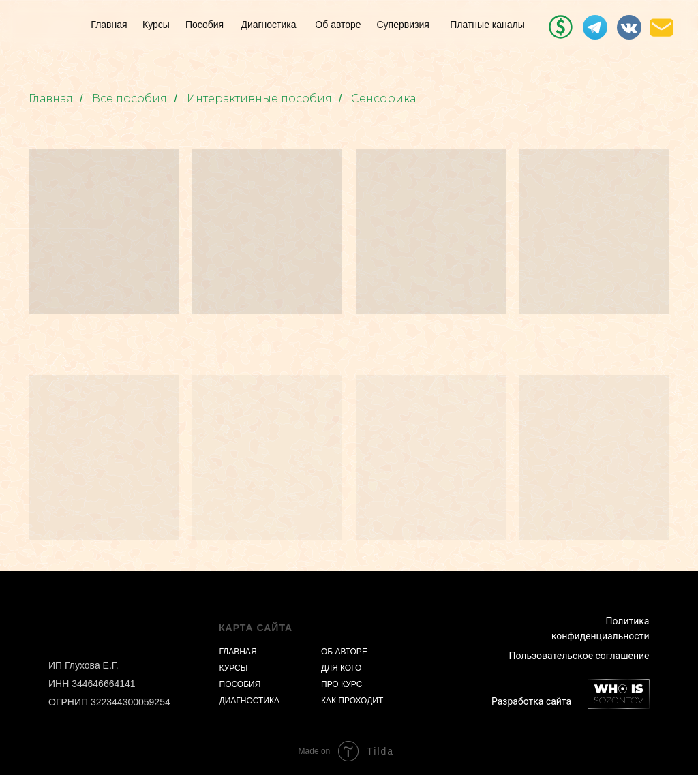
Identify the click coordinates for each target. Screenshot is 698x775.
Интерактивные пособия (259, 98)
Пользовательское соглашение (579, 655)
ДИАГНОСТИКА (249, 700)
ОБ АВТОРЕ (344, 651)
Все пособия (129, 98)
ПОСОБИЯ (240, 684)
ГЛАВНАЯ (238, 651)
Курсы (156, 24)
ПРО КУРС (341, 684)
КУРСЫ (233, 668)
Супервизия (403, 24)
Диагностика (268, 24)
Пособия (204, 24)
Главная (109, 24)
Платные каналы (487, 24)
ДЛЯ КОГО (341, 668)
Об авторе (338, 24)
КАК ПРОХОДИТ (352, 700)
